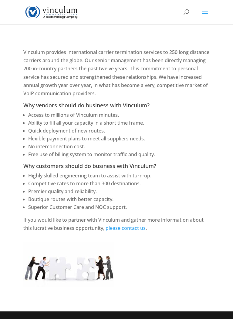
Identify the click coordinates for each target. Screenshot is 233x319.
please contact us (126, 228)
